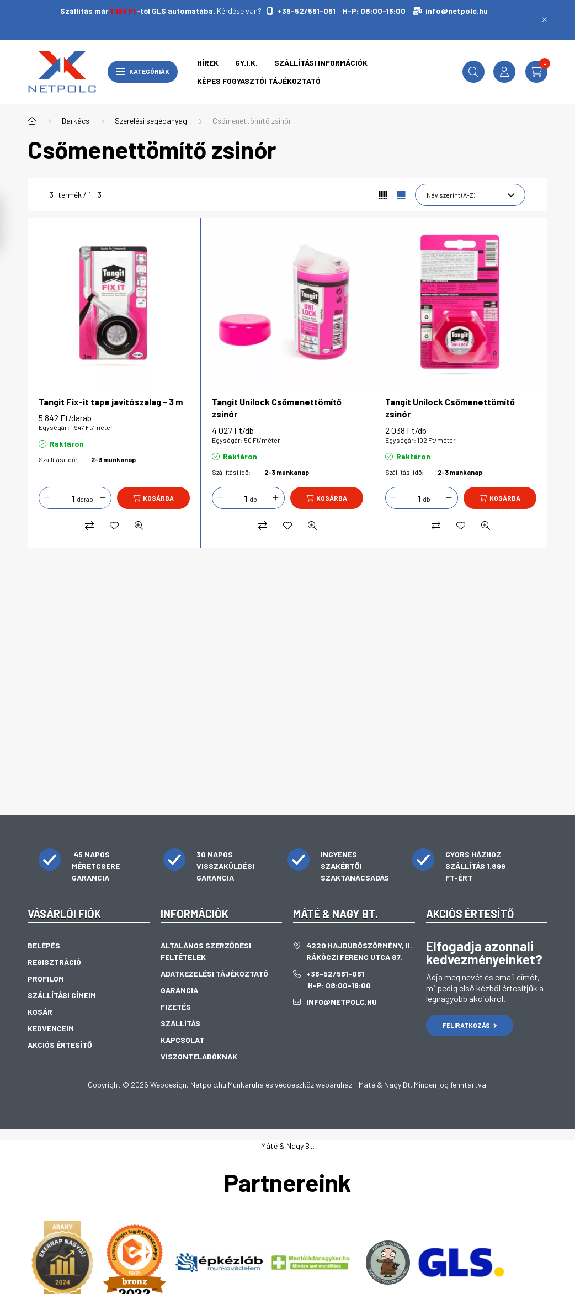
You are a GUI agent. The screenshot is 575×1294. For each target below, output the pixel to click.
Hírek (208, 62)
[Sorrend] (470, 195)
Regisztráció (54, 962)
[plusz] (102, 498)
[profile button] (504, 72)
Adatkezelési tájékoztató (214, 973)
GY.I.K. (246, 62)
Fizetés (176, 1006)
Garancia (179, 990)
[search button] (473, 72)
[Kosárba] (153, 498)
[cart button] (536, 72)
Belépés (44, 945)
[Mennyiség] (64, 497)
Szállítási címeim (62, 995)
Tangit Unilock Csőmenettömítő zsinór (277, 407)
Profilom (46, 978)
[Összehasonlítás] (89, 526)
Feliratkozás (470, 1025)
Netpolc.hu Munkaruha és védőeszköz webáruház (271, 1084)
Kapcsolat (182, 1039)
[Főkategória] (32, 121)
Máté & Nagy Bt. (288, 1145)
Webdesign (168, 1084)
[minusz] (47, 498)
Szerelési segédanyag (151, 120)
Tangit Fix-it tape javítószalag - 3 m (111, 401)
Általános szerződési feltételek (206, 951)
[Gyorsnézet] (139, 526)
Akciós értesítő (60, 1044)
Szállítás (180, 1023)
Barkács (75, 120)
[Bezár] (544, 20)
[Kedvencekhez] (114, 526)
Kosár (40, 1011)
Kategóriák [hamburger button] (142, 71)
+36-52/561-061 (306, 10)
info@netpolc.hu (456, 10)
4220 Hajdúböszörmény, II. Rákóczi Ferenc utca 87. (359, 951)
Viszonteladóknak (199, 1056)
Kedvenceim (51, 1028)
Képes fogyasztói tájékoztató (259, 81)
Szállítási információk (321, 62)
